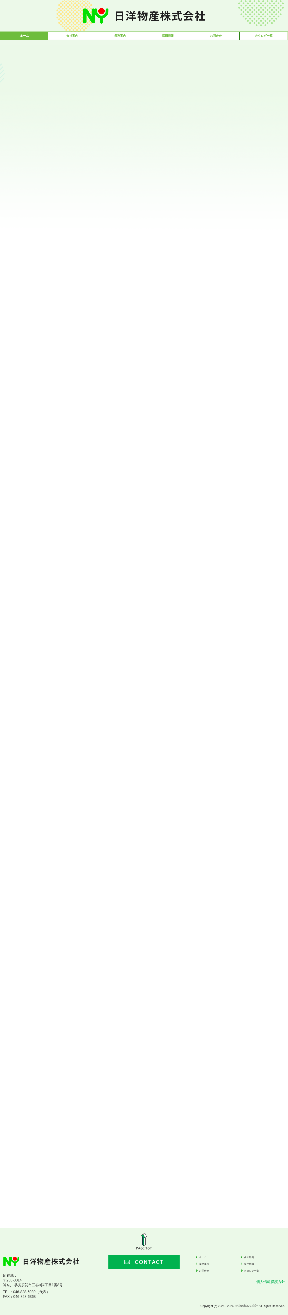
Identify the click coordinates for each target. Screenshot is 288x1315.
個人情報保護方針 (270, 1282)
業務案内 (120, 35)
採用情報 (168, 35)
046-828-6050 (24, 1292)
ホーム (24, 35)
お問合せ (216, 35)
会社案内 (72, 35)
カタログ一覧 (263, 35)
